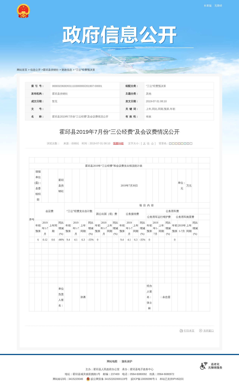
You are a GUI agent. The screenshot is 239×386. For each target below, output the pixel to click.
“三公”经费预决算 (85, 69)
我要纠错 (118, 143)
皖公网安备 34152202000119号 (107, 378)
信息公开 (35, 69)
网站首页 (22, 69)
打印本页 (189, 330)
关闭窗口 (208, 330)
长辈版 (208, 5)
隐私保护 (127, 361)
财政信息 (67, 69)
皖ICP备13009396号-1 (144, 378)
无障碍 (218, 5)
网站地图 (112, 361)
